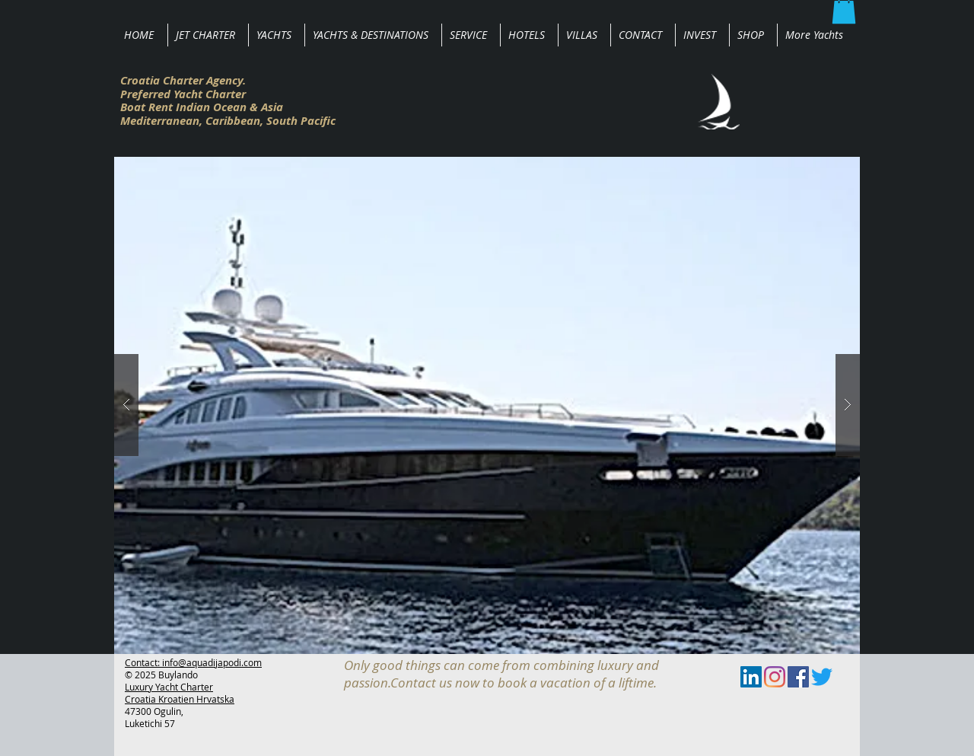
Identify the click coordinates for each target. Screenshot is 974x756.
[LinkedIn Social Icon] (751, 676)
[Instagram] (774, 676)
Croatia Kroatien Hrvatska (179, 699)
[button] (487, 405)
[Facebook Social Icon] (798, 676)
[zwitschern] (821, 676)
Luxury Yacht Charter (169, 687)
